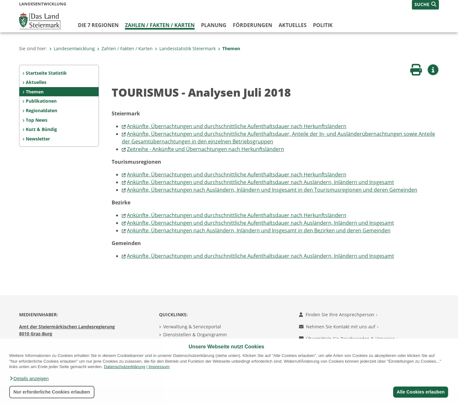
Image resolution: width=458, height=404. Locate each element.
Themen (229, 48)
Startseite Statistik (46, 73)
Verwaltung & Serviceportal (192, 327)
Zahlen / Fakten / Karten (160, 25)
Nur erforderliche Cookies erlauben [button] (51, 391)
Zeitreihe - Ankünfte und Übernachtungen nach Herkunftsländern (205, 149)
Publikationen (41, 101)
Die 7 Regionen (98, 25)
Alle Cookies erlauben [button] (420, 391)
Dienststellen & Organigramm (195, 335)
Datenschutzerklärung (124, 366)
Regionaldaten (41, 110)
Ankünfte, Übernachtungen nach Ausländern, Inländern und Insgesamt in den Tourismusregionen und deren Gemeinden (272, 189)
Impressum (159, 366)
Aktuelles (293, 25)
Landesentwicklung (72, 48)
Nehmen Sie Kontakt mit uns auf (338, 327)
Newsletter (38, 139)
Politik (323, 25)
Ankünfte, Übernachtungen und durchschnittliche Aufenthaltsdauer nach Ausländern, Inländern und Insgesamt (260, 182)
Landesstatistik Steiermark (185, 48)
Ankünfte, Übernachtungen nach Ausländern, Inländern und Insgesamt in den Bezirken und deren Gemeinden (259, 230)
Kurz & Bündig (41, 129)
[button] (29, 378)
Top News (36, 120)
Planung (213, 25)
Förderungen (252, 25)
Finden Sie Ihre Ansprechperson (338, 315)
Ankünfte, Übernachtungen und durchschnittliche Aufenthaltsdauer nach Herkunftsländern (236, 126)
